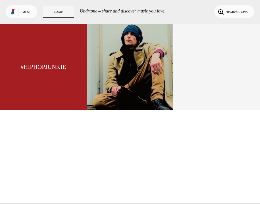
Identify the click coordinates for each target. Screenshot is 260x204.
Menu (27, 12)
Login (58, 11)
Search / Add (232, 11)
